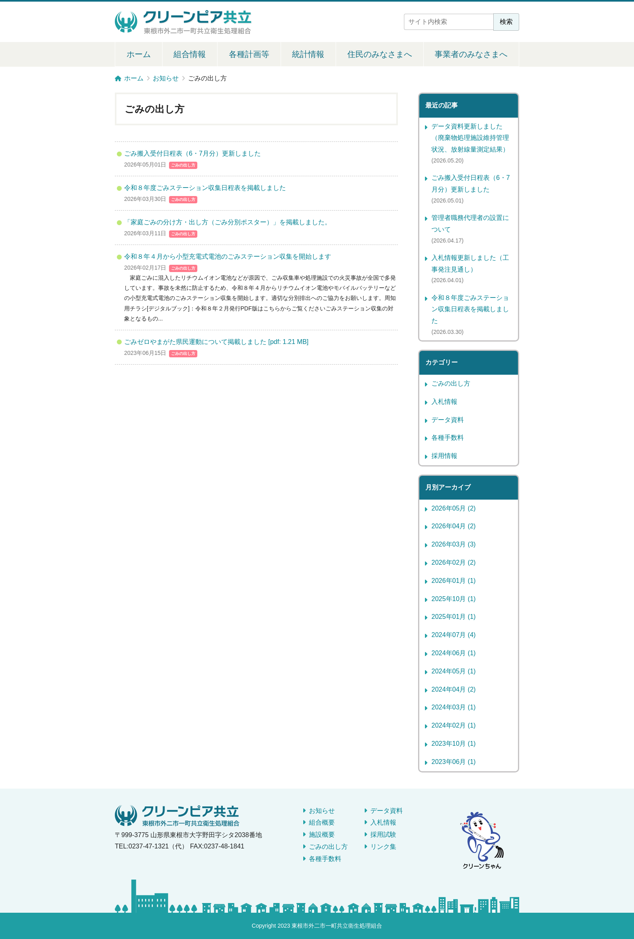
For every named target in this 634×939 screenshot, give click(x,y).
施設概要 (322, 834)
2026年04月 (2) (453, 526)
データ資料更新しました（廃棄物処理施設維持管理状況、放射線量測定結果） (470, 138)
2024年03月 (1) (453, 707)
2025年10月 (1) (453, 598)
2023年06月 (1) (453, 761)
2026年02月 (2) (453, 562)
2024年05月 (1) (453, 671)
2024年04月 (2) (453, 689)
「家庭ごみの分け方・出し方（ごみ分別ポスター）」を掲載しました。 (227, 222)
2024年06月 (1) (453, 653)
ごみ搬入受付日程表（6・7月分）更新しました (192, 153)
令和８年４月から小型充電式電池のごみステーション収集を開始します (227, 256)
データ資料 (447, 419)
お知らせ (322, 810)
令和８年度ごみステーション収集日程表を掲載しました (205, 187)
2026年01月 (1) (453, 580)
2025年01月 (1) (453, 616)
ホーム (139, 54)
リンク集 (383, 846)
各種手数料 (447, 437)
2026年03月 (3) (453, 544)
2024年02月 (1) (453, 725)
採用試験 (383, 834)
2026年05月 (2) (453, 508)
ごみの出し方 (183, 165)
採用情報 (444, 455)
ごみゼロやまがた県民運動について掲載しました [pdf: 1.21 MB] (216, 341)
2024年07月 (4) (453, 634)
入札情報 (444, 401)
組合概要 (322, 822)
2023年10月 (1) (453, 743)
